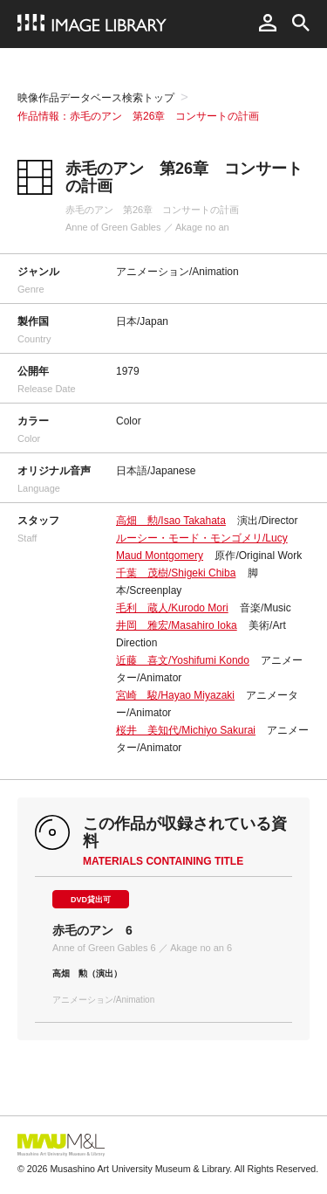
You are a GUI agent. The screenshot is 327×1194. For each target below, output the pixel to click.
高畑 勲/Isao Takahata (171, 520)
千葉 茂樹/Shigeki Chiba (175, 573)
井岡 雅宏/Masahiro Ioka (176, 625)
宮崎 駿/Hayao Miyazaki (175, 695)
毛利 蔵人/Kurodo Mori (172, 608)
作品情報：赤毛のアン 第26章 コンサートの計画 (138, 116)
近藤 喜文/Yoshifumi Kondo (182, 660)
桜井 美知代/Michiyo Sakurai (185, 730)
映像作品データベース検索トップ (95, 98)
